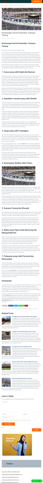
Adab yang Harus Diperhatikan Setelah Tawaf (10, 477)
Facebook (11, 305)
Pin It (26, 305)
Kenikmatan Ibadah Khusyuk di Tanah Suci (22, 378)
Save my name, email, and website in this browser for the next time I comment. (17, 420)
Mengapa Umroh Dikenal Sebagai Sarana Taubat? (24, 331)
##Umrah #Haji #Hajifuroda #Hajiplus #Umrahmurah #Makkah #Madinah (21, 308)
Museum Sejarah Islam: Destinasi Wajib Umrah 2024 (24, 361)
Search (3, 427)
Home (3, 5)
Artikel (6, 5)
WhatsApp (21, 305)
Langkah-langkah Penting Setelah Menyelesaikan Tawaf (12, 474)
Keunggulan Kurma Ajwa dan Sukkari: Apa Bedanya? (24, 316)
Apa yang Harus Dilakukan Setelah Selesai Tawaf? (11, 471)
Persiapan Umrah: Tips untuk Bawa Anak (22, 346)
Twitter (15, 305)
